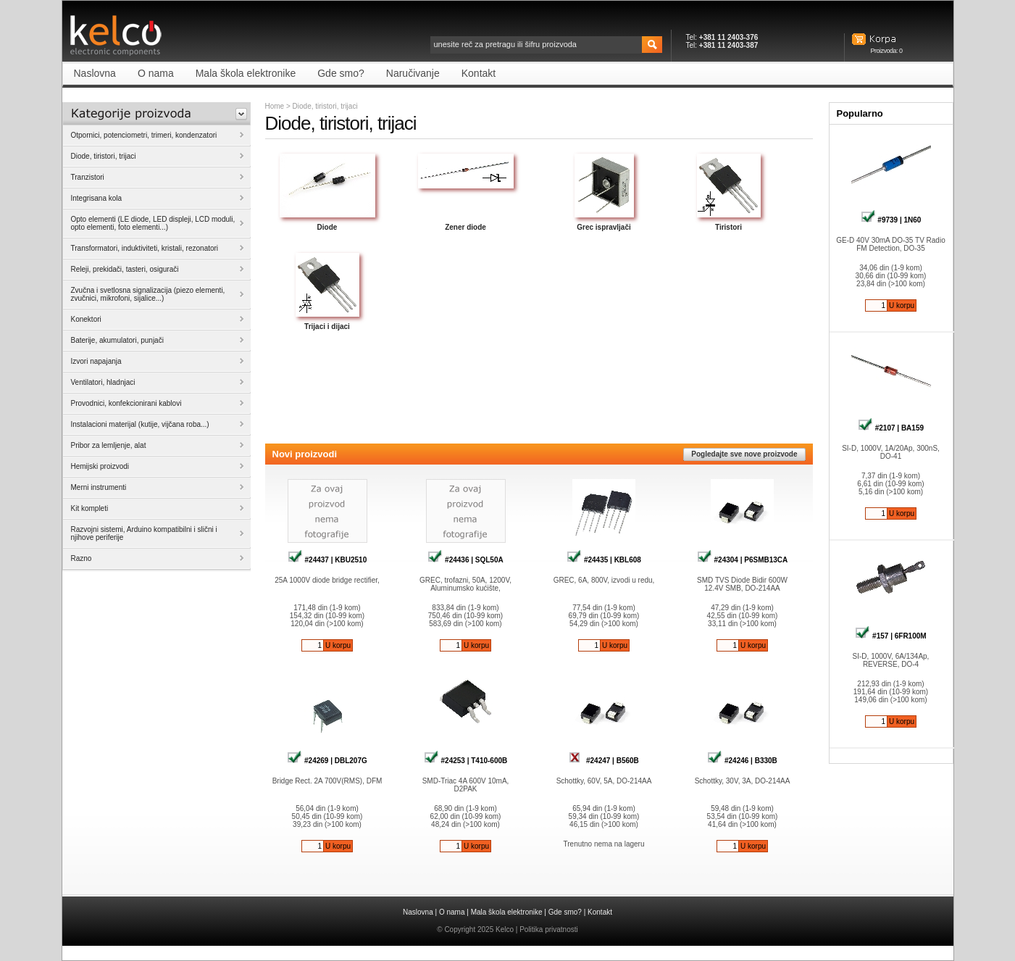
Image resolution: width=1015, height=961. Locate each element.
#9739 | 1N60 (891, 220)
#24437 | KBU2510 (327, 560)
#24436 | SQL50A (465, 560)
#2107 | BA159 (891, 428)
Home (275, 106)
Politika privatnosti (548, 929)
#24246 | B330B (742, 761)
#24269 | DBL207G (327, 761)
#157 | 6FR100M (890, 636)
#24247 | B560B (604, 761)
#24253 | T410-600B (466, 761)
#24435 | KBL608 (604, 560)
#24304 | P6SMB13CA (742, 560)
